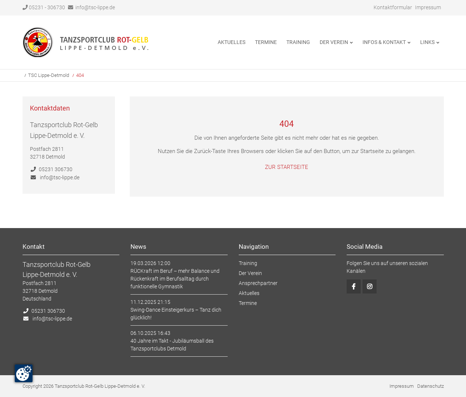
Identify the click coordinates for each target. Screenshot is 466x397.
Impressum (428, 7)
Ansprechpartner (258, 283)
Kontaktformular (393, 7)
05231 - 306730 (44, 7)
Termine (248, 303)
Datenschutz (430, 386)
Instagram (370, 286)
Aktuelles (249, 293)
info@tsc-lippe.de (95, 7)
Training (248, 263)
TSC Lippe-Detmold (48, 75)
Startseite (86, 42)
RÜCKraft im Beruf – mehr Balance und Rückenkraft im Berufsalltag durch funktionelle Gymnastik (175, 278)
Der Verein (250, 273)
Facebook (354, 286)
